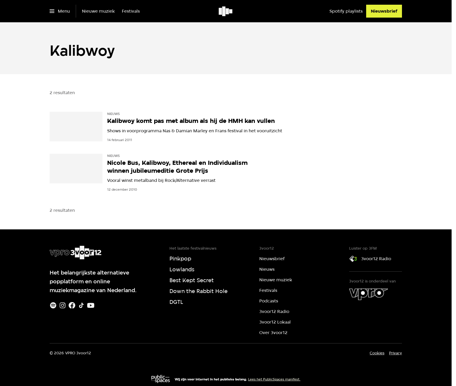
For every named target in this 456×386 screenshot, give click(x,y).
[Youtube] (90, 305)
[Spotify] (53, 305)
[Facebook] (71, 305)
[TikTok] (81, 305)
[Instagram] (62, 305)
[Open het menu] (59, 11)
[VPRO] (368, 294)
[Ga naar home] (226, 11)
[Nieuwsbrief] (384, 11)
